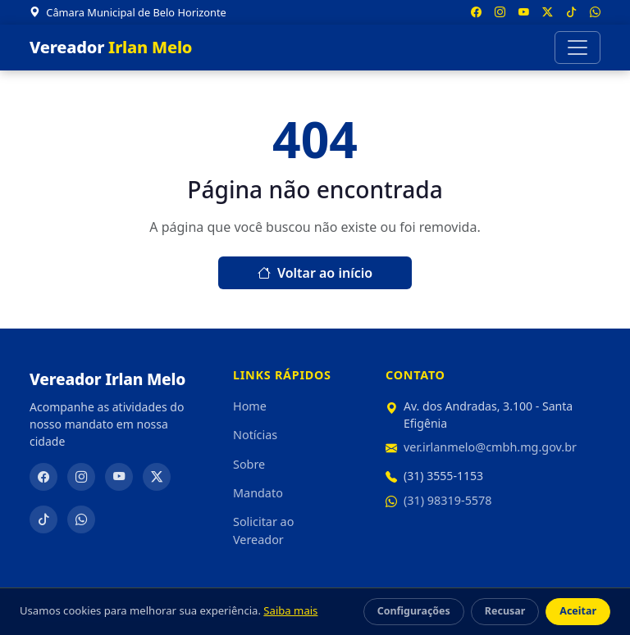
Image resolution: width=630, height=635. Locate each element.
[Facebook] (43, 477)
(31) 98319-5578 (448, 500)
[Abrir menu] (577, 47)
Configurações (413, 611)
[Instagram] (81, 477)
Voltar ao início (315, 273)
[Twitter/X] (157, 477)
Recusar (505, 611)
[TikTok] (43, 519)
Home (250, 406)
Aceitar (577, 611)
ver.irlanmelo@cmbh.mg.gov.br (490, 447)
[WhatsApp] (81, 519)
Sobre (249, 464)
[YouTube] (119, 477)
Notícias (255, 434)
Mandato (258, 493)
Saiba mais (290, 610)
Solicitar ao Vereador (263, 530)
